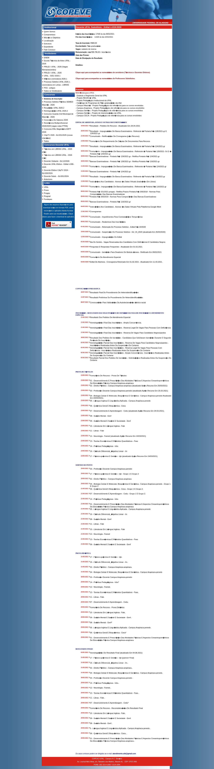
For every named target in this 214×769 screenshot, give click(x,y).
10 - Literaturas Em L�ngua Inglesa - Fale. (107, 612)
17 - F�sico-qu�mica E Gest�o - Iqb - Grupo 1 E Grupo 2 (114, 474)
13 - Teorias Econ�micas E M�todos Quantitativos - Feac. (114, 592)
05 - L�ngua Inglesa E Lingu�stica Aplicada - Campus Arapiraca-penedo (120, 401)
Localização (49, 41)
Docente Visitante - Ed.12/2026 (56, 161)
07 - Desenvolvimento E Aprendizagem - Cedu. (109, 602)
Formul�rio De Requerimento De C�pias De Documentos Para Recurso (120, 141)
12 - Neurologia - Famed (100, 534)
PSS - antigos (49, 88)
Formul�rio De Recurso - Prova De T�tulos (108, 376)
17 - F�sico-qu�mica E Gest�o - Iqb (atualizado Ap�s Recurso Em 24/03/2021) (124, 456)
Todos (46, 141)
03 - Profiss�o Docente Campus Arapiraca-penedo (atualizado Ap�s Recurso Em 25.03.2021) (129, 391)
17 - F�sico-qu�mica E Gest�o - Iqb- (106, 557)
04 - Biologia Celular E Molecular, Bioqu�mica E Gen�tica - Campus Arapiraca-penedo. (126, 673)
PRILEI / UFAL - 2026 (53, 73)
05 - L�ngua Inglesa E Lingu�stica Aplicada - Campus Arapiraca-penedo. (120, 628)
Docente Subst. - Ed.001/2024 (56, 176)
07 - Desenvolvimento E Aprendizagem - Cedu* (109, 703)
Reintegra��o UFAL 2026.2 (56, 111)
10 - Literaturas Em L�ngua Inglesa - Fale (107, 426)
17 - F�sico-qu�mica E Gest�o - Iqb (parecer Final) (112, 658)
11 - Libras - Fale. (97, 597)
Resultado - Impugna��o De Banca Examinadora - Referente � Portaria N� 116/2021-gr (127, 177)
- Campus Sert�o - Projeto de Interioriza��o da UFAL (98, 113)
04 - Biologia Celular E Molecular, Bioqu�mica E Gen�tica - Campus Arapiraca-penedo (126, 572)
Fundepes (48, 199)
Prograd (47, 196)
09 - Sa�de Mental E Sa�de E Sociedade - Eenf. (110, 718)
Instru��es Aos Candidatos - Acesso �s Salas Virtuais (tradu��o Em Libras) (123, 182)
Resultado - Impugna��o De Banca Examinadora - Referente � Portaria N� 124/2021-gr (127, 146)
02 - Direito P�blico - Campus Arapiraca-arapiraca (111, 479)
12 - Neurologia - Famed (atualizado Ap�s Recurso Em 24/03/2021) (118, 436)
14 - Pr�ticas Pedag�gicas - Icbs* (104, 582)
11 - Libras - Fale (97, 431)
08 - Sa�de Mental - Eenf (100, 416)
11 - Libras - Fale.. (97, 698)
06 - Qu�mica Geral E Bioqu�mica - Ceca (108, 406)
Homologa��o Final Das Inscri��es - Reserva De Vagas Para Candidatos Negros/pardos (128, 333)
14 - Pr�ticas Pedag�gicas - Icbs (104, 446)
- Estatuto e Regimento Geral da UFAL (91, 96)
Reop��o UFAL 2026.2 (54, 108)
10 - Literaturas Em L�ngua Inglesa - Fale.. (108, 713)
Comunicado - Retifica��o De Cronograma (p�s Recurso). (115, 136)
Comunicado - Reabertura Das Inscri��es (108, 222)
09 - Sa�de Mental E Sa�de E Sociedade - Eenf (110, 421)
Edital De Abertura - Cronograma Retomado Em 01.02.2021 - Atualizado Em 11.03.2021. (126, 262)
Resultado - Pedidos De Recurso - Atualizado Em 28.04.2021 (115, 126)
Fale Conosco (49, 50)
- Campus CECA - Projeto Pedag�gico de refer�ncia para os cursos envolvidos (109, 116)
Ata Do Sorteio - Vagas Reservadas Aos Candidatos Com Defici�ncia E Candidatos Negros (127, 242)
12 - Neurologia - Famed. (100, 587)
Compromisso (49, 35)
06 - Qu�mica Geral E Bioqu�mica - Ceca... (108, 733)
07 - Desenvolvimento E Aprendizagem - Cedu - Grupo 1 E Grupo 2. (118, 494)
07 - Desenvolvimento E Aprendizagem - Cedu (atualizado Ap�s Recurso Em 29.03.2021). (127, 411)
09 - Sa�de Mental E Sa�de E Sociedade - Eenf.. (111, 617)
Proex (46, 190)
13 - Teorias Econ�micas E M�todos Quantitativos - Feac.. (114, 693)
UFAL (46, 187)
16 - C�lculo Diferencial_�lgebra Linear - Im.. (109, 663)
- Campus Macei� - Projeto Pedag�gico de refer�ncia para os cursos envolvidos (109, 105)
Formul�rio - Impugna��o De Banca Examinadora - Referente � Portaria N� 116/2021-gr (128, 187)
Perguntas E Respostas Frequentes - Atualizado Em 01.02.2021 (116, 247)
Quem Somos (49, 32)
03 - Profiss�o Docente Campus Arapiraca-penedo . (111, 678)
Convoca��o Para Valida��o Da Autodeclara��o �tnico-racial (118, 303)
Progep (47, 193)
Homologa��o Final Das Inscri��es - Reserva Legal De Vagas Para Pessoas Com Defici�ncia (130, 328)
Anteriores (48, 179)
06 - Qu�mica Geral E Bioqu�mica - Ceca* (108, 633)
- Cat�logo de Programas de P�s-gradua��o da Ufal (98, 103)
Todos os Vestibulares (53, 91)
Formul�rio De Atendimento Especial (105, 257)
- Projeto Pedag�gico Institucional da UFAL (94, 100)
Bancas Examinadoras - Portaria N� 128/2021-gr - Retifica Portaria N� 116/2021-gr (125, 161)
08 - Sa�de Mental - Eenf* (101, 623)
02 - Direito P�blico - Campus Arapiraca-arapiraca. (111, 567)
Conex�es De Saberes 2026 (56, 120)
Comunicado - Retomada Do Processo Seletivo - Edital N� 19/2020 (118, 227)
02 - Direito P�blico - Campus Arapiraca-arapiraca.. (111, 668)
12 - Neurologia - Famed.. (100, 688)
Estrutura (47, 44)
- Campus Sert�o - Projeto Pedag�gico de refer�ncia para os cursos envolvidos (109, 111)
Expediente (48, 47)
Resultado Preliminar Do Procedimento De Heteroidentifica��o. (116, 297)
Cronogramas (95, 211)
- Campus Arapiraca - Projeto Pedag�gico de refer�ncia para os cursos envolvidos (110, 108)
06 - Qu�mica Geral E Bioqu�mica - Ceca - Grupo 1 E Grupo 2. (116, 489)
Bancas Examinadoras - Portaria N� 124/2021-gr (110, 171)
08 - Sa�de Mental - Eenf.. (101, 723)
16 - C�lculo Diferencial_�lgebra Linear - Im (108, 451)
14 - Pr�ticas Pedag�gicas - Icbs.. (104, 683)
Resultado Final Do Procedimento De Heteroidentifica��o (114, 292)
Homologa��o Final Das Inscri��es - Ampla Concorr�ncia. (116, 323)
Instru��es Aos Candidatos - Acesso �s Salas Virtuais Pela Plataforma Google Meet (125, 207)
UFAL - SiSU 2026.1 (52, 76)
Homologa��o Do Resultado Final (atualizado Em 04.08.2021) (116, 653)
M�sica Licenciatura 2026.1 (55, 79)
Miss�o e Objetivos (52, 38)
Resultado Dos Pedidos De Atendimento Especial (110, 317)
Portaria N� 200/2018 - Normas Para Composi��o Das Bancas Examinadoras (123, 197)
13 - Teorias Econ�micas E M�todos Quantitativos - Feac (114, 441)
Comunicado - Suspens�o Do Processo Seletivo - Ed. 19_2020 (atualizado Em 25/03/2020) (127, 232)
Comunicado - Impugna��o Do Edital (106, 237)
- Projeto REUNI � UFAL (86, 98)
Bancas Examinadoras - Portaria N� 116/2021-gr (110, 202)
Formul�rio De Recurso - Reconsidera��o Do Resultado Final (116, 708)
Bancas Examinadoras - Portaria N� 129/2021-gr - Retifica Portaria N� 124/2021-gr (125, 156)
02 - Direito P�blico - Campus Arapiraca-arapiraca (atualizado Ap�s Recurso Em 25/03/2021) (128, 386)
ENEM (46, 58)
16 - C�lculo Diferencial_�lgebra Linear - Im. (109, 562)
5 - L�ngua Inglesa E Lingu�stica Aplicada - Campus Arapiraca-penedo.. (120, 728)
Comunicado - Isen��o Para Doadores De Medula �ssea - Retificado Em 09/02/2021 (126, 252)
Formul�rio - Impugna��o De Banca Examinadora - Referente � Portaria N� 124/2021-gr (128, 166)
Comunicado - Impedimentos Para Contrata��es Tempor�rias (116, 217)
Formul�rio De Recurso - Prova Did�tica (107, 607)
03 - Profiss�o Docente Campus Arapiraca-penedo (111, 469)
